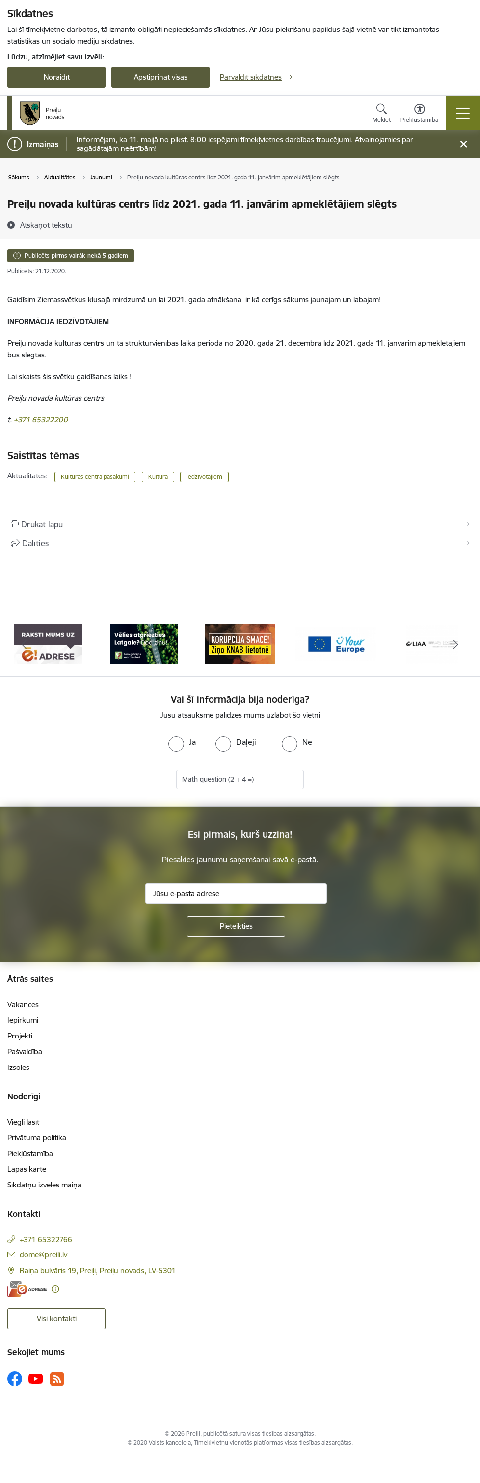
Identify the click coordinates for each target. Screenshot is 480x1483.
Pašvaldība (24, 1051)
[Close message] (463, 144)
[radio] (182, 742)
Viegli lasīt (23, 1122)
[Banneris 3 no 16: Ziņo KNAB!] (240, 643)
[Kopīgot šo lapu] (240, 543)
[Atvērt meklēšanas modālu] (382, 114)
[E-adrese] (27, 1289)
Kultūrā (158, 476)
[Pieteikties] (236, 926)
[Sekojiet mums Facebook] (14, 1378)
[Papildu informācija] (55, 1289)
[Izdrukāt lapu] (240, 524)
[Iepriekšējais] (24, 644)
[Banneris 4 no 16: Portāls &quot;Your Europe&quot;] (336, 643)
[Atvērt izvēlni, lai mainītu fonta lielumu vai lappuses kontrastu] (419, 114)
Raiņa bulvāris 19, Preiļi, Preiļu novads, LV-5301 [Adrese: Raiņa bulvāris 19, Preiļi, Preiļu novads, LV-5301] (98, 1270)
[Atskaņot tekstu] (46, 225)
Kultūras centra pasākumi (95, 476)
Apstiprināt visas (160, 77)
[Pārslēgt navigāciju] (463, 113)
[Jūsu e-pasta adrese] (236, 893)
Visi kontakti (57, 1318)
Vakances (23, 1004)
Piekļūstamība (30, 1153)
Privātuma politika (36, 1137)
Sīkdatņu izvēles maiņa (44, 1184)
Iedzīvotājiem (204, 476)
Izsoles (18, 1067)
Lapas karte (26, 1169)
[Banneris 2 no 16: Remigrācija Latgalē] (144, 643)
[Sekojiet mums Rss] (57, 1379)
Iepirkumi (22, 1020)
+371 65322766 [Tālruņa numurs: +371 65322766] (46, 1239)
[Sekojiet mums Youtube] (35, 1378)
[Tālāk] (456, 644)
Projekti (19, 1035)
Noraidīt (57, 77)
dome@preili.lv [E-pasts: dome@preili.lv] (43, 1254)
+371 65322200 (41, 419)
